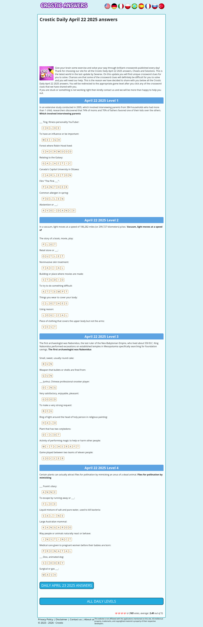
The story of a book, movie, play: (56, 238)
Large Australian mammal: (53, 521)
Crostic (59, 622)
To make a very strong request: (55, 405)
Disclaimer (61, 619)
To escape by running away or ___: (57, 497)
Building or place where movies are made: (61, 273)
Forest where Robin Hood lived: (55, 145)
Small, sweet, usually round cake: (56, 358)
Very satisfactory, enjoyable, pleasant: (59, 393)
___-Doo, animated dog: (51, 556)
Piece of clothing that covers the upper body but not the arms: (72, 321)
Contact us (76, 619)
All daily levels (101, 601)
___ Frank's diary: (48, 486)
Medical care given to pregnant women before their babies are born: (75, 545)
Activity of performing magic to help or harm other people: (70, 440)
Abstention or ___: (48, 204)
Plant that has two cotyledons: (55, 428)
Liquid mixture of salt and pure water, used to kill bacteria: (70, 509)
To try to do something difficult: (55, 285)
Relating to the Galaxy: (51, 157)
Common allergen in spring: (54, 192)
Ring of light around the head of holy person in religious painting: (73, 417)
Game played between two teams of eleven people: (66, 452)
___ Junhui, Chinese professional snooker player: (64, 381)
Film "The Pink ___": (49, 181)
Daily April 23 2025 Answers (66, 585)
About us (89, 619)
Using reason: (46, 309)
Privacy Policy (45, 619)
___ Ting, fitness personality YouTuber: (59, 122)
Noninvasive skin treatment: (54, 262)
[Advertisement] (101, 43)
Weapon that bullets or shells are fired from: (62, 369)
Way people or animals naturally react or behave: (65, 533)
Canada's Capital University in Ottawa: (59, 169)
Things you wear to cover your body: (58, 297)
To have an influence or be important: (59, 133)
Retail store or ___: (48, 250)
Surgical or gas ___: (49, 568)
